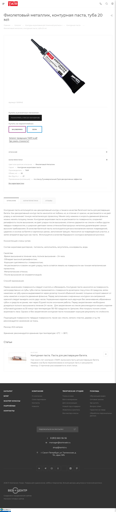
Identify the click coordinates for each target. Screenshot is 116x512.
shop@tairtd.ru (60, 447)
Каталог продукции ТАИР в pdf (23, 138)
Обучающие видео (98, 396)
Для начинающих (69, 403)
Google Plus (64, 468)
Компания (37, 391)
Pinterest (76, 468)
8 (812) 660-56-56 (58, 438)
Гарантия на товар (97, 410)
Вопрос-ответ (95, 406)
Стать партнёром (39, 399)
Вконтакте (39, 468)
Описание (11, 201)
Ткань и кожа (68, 396)
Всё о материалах (69, 399)
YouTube (51, 468)
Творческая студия (73, 391)
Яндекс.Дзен (70, 468)
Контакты (9, 411)
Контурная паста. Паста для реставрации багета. (59, 355)
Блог (6, 396)
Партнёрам (9, 406)
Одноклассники (58, 468)
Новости (35, 406)
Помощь (94, 391)
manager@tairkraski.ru (59, 442)
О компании (37, 396)
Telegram (45, 468)
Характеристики (30, 201)
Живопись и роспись (71, 410)
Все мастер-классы (70, 413)
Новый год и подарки (71, 406)
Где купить (94, 403)
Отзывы (48, 201)
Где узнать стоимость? (19, 141)
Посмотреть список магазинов (25, 118)
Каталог (8, 391)
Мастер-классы (12, 401)
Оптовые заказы (97, 399)
